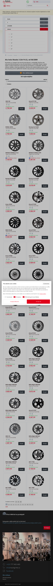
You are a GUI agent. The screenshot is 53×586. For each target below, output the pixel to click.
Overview (46, 283)
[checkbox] (7, 297)
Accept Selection (14, 301)
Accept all (38, 301)
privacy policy (43, 293)
